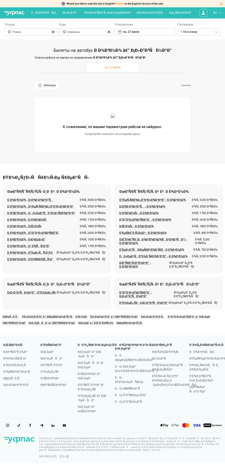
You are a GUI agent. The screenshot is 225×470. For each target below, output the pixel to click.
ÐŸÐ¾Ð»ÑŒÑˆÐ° (15, 358)
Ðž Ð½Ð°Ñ (70, 12)
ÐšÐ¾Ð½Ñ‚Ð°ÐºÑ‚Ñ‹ (150, 12)
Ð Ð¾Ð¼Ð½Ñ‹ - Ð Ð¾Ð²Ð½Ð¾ (139, 213)
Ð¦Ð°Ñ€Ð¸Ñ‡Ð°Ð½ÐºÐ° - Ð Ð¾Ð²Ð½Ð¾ (135, 264)
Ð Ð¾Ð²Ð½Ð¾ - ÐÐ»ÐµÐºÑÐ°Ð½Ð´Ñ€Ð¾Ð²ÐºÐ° (41, 213)
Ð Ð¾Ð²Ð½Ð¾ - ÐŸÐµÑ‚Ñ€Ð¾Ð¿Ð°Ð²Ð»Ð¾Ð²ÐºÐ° (40, 206)
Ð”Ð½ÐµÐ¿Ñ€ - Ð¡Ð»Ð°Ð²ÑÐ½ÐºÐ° (143, 303)
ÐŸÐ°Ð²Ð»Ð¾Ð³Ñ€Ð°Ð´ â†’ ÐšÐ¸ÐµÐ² (189, 316)
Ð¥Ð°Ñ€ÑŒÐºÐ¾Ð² (14, 322)
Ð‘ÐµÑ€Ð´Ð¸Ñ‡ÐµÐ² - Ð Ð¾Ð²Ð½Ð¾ (143, 233)
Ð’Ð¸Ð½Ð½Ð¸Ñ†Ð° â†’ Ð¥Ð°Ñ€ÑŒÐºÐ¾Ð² (114, 316)
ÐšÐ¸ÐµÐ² (47, 352)
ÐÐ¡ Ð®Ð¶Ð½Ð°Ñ (128, 388)
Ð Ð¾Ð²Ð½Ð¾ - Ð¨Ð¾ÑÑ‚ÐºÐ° (28, 246)
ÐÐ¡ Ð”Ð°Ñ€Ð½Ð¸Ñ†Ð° (131, 395)
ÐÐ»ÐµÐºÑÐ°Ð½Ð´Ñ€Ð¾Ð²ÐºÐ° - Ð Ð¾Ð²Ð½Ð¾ (153, 256)
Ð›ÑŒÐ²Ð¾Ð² (50, 378)
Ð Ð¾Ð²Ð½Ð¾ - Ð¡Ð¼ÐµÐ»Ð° (26, 239)
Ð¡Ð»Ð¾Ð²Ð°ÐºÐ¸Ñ (153, 316)
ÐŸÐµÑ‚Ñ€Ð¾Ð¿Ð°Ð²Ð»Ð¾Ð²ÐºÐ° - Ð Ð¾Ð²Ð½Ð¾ (152, 200)
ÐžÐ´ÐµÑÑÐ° (52, 358)
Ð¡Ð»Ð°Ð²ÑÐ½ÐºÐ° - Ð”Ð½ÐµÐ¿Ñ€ (31, 292)
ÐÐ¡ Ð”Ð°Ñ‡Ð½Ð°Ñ (129, 402)
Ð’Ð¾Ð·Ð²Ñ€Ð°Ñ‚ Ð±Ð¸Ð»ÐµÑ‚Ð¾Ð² (107, 12)
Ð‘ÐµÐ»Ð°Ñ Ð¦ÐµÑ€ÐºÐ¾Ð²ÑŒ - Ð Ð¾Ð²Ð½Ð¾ (151, 249)
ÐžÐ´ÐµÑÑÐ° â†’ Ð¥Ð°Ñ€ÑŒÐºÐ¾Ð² (52, 322)
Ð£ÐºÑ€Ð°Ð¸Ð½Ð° (15, 352)
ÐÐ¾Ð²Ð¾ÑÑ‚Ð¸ (44, 12)
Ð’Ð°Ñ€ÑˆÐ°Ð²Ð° (52, 365)
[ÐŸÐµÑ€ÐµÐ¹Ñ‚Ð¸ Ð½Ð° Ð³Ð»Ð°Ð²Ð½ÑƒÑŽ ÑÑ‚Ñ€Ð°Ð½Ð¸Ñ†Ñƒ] (14, 13)
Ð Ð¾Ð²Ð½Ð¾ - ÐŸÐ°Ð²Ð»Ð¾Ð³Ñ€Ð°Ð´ (33, 233)
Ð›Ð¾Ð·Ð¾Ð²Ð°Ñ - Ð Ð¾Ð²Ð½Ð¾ (142, 206)
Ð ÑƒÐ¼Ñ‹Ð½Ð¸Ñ (15, 365)
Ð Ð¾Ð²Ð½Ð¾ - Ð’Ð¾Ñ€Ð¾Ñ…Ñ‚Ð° (30, 259)
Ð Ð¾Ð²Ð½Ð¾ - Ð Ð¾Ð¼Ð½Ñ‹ (27, 219)
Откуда (9, 24)
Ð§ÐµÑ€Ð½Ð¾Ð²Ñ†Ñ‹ (129, 322)
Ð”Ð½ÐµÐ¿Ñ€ (50, 371)
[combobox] (198, 32)
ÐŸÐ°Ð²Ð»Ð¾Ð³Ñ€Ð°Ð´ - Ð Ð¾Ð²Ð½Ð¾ (145, 219)
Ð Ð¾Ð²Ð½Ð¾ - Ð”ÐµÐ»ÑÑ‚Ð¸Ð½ (30, 252)
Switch (120, 3)
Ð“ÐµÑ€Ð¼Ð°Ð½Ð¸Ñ (17, 371)
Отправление (124, 24)
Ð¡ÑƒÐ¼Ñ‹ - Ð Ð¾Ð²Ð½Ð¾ (136, 226)
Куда (62, 24)
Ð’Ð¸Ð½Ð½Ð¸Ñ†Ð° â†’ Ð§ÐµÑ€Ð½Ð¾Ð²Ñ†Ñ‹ (47, 316)
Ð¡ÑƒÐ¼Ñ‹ (81, 316)
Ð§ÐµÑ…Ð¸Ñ (11, 316)
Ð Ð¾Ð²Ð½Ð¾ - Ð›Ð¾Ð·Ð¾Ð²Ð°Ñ (30, 200)
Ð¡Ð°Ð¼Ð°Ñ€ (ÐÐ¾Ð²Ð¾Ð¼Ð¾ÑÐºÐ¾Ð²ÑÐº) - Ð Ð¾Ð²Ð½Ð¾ (153, 241)
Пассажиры (185, 24)
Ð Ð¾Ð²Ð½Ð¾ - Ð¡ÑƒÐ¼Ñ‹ (24, 226)
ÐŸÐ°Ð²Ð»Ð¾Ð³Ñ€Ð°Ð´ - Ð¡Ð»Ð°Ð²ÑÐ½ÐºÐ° (135, 294)
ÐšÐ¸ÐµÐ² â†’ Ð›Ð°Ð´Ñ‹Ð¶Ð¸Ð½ (96, 322)
